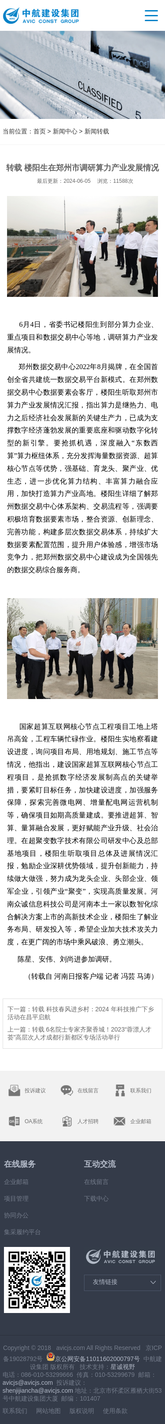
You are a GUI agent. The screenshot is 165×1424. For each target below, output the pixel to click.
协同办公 (16, 1215)
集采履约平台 (22, 1231)
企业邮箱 (16, 1181)
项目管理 (16, 1198)
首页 (39, 131)
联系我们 (15, 1410)
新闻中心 (66, 131)
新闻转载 (96, 131)
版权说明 (82, 1410)
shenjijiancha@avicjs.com (38, 1390)
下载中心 (96, 1198)
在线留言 (96, 1181)
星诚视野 (122, 1366)
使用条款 (115, 1410)
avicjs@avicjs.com (28, 1382)
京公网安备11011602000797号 (93, 1358)
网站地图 (48, 1410)
